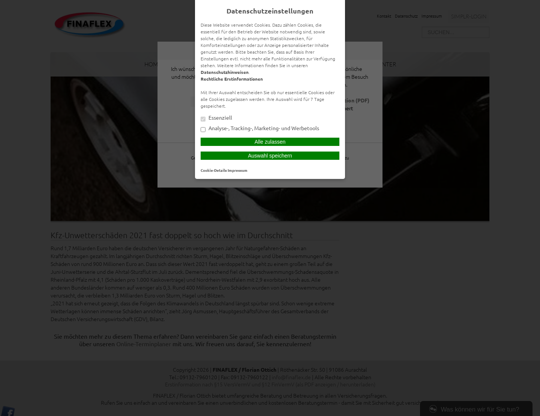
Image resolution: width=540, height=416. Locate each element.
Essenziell (216, 118)
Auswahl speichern (270, 156)
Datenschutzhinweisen (225, 72)
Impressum (238, 170)
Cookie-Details (214, 170)
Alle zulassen (270, 142)
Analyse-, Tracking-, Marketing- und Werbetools (260, 128)
